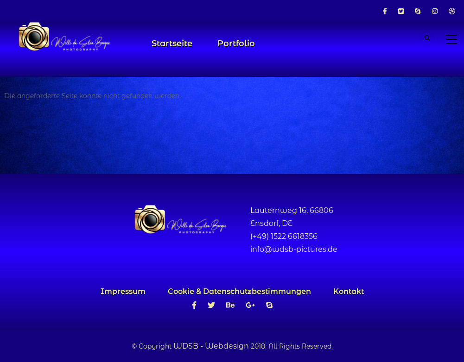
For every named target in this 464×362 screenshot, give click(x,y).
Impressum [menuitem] (123, 291)
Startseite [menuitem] (172, 43)
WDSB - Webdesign (211, 346)
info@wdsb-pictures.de (293, 249)
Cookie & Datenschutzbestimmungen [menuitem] (239, 291)
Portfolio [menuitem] (236, 43)
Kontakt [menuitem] (348, 291)
